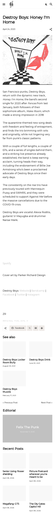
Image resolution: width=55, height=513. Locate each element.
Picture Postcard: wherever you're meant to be (38, 474)
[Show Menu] (3, 4)
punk (23, 321)
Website (24, 290)
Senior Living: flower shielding (13, 472)
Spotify (7, 263)
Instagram (33, 294)
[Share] (50, 29)
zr (27, 321)
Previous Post (11, 402)
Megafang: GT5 (11, 504)
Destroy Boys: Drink (39, 359)
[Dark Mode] (46, 4)
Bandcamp (38, 290)
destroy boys (7, 321)
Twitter (21, 294)
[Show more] (41, 328)
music (16, 321)
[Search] (51, 4)
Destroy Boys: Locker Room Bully (14, 361)
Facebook (9, 294)
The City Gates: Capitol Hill (37, 505)
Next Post (46, 402)
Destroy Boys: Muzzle (10, 390)
